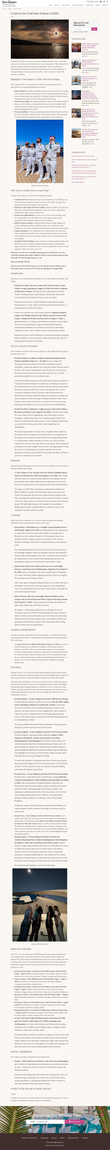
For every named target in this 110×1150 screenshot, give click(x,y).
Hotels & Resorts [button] (78, 5)
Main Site (105, 5)
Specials (54, 1138)
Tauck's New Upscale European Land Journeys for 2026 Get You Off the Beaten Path (90, 133)
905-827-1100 (92, 2)
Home (50, 5)
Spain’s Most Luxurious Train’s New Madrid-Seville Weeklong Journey (90, 46)
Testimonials (90, 5)
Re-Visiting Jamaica (78, 182)
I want (32, 1122)
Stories (98, 5)
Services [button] (57, 5)
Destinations (66, 5)
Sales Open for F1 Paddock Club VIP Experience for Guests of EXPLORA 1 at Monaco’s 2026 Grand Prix (90, 114)
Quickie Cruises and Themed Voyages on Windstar (89, 78)
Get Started (74, 1122)
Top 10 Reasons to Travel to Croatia (83, 156)
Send (94, 29)
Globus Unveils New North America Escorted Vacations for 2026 (90, 63)
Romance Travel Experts (29, 1138)
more (86, 56)
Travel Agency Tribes (58, 1145)
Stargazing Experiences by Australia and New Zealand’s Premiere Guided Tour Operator (90, 94)
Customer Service (73, 1138)
